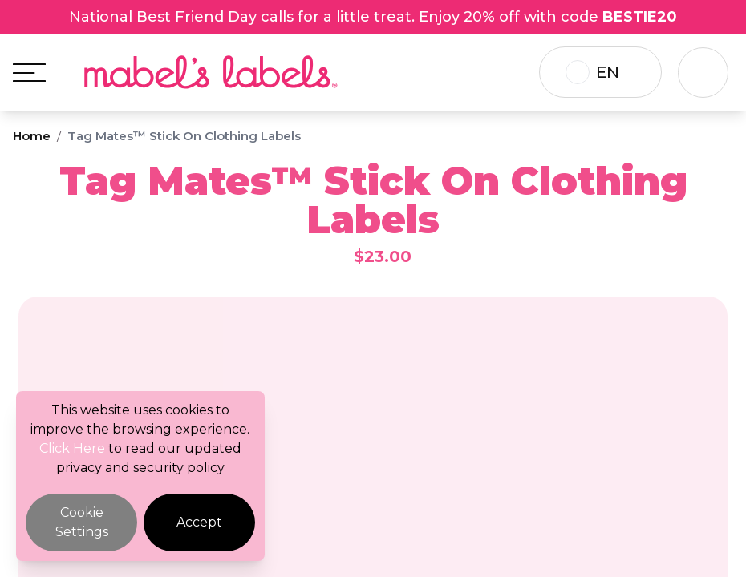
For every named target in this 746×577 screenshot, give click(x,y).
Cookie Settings (81, 522)
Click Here (72, 448)
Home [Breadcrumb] (32, 135)
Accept (199, 522)
